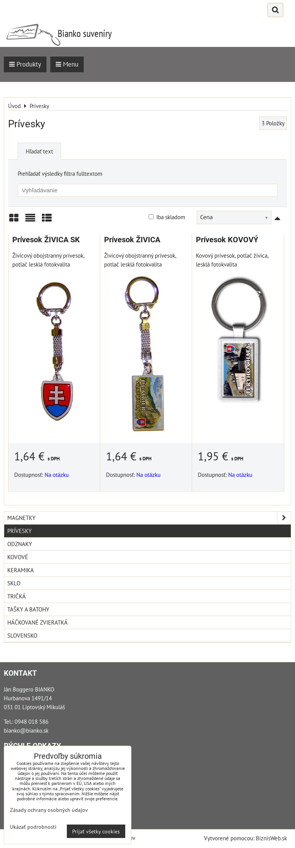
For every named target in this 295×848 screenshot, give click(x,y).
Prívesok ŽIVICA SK (46, 239)
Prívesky (19, 531)
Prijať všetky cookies (96, 831)
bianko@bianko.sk (26, 730)
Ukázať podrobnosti (33, 827)
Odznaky (19, 544)
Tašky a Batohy (28, 609)
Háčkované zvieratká (37, 622)
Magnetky (149, 517)
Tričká (16, 596)
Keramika (20, 570)
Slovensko (22, 635)
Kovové (17, 557)
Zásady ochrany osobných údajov (49, 809)
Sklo (13, 583)
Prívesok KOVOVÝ (227, 239)
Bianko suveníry (85, 33)
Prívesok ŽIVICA (132, 239)
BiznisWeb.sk (271, 838)
